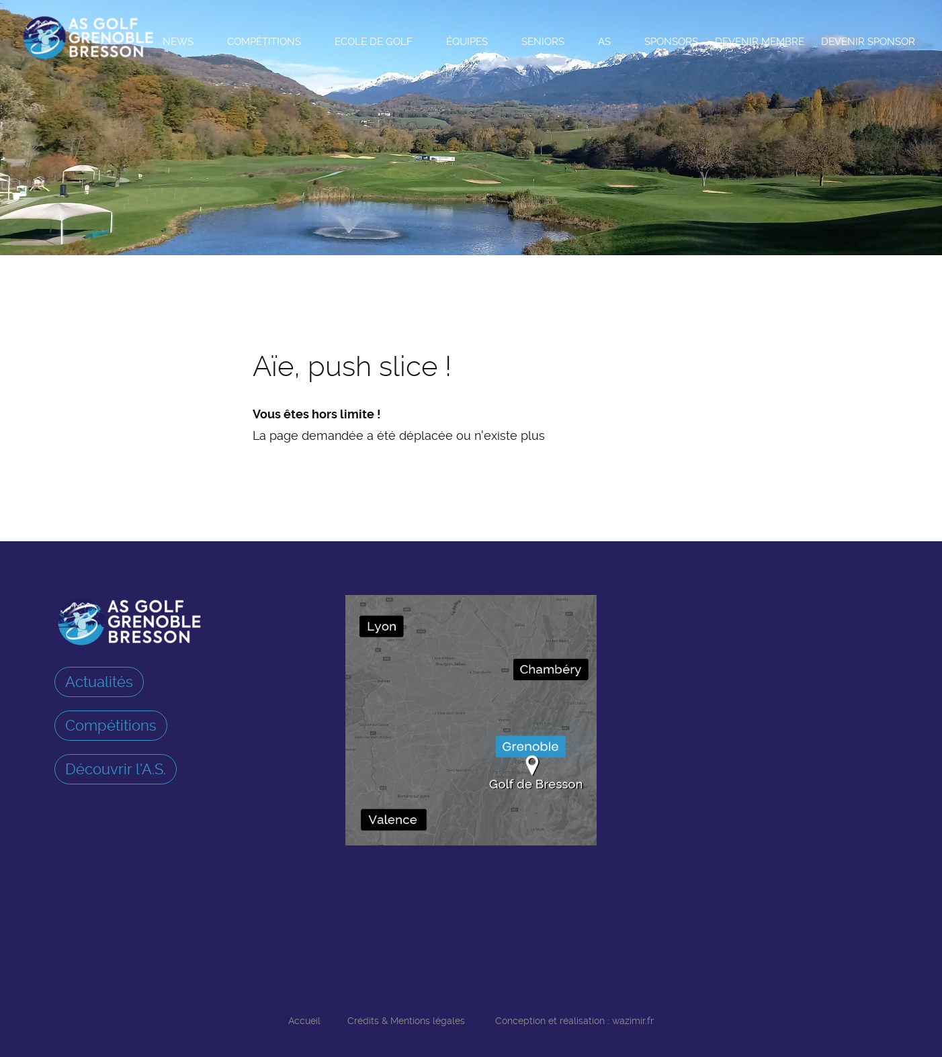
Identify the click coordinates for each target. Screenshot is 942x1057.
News (178, 42)
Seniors (542, 42)
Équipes (467, 42)
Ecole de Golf (374, 42)
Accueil (304, 1020)
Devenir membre (759, 42)
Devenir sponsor (868, 42)
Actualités (99, 681)
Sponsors (671, 42)
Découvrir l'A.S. (115, 769)
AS (604, 42)
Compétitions (264, 42)
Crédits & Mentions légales (406, 1020)
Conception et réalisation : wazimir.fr (574, 1020)
